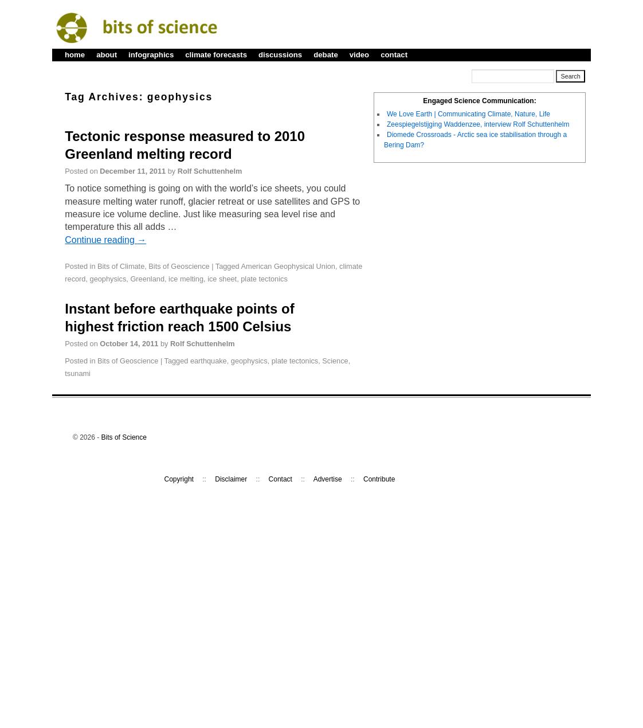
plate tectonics (264, 279)
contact (394, 54)
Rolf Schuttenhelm (210, 171)
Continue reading (105, 240)
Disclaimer (231, 479)
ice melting (185, 279)
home (75, 54)
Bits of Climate (120, 266)
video (359, 54)
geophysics (108, 279)
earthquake (208, 361)
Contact (280, 479)
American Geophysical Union (288, 266)
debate (325, 54)
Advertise (327, 479)
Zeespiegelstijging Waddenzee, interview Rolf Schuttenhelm (478, 124)
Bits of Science (124, 437)
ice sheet (222, 279)
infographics (151, 54)
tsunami (78, 373)
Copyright (179, 479)
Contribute (379, 479)
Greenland (147, 279)
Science (335, 361)
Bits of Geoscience (178, 266)
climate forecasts (216, 54)
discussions (280, 54)
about (106, 54)
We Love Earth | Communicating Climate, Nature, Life (468, 114)
